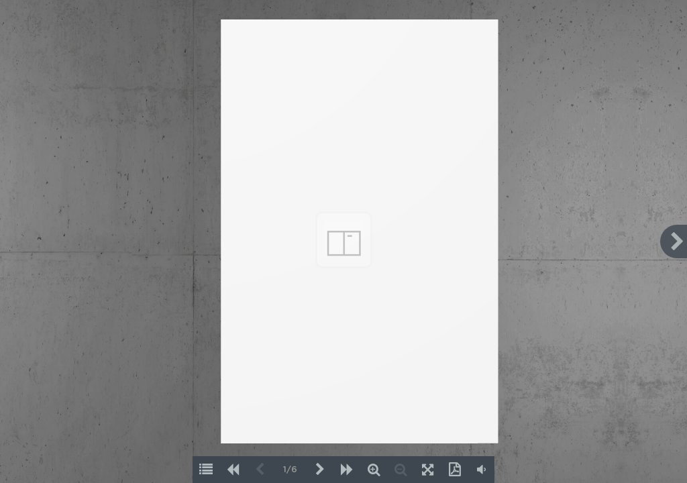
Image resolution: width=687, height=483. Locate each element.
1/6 (290, 470)
